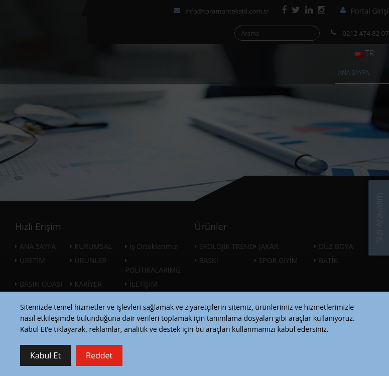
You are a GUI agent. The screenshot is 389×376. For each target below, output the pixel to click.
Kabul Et (45, 355)
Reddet (99, 355)
